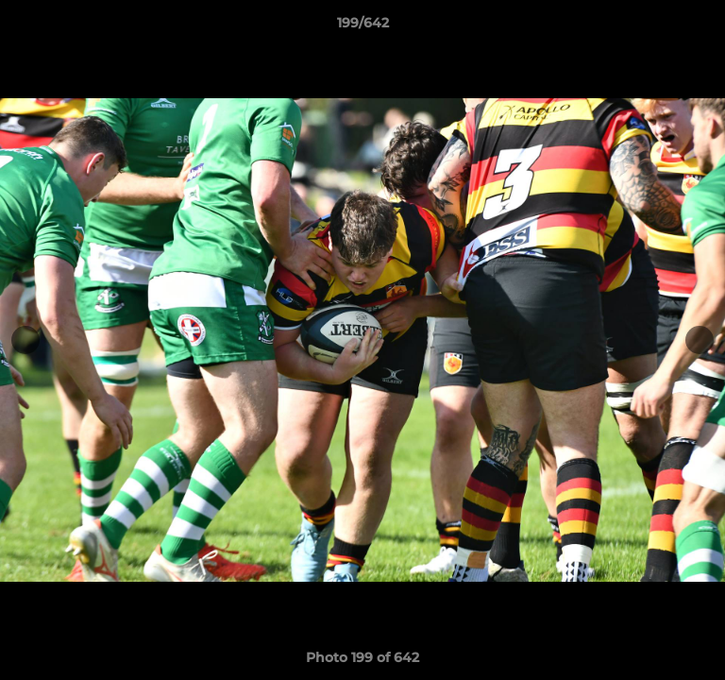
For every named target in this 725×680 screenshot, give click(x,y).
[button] (702, 27)
